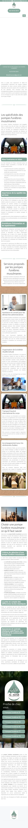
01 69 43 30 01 (6, 0)
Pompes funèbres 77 (13, 731)
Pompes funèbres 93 (13, 717)
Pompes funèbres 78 (13, 736)
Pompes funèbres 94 (13, 722)
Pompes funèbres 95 (13, 727)
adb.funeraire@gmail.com (19, 0)
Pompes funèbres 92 (13, 712)
